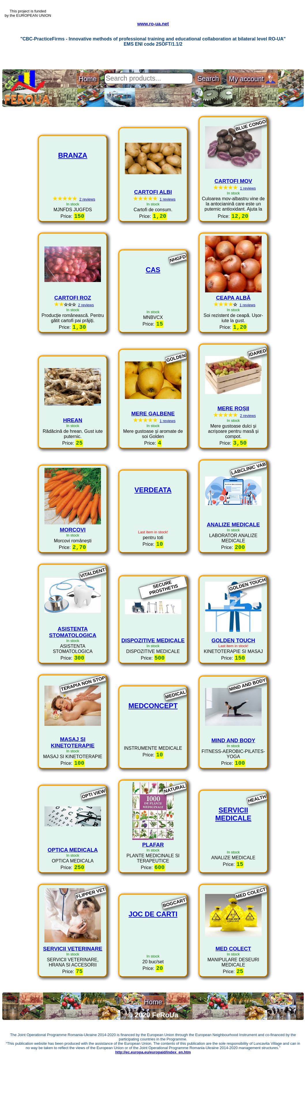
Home (87, 102)
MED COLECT (233, 982)
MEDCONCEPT (153, 738)
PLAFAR (153, 877)
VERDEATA (152, 519)
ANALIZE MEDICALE (233, 553)
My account (252, 102)
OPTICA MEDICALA (73, 882)
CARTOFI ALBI (153, 216)
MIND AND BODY (233, 771)
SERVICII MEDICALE (233, 848)
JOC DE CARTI (153, 949)
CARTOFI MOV (233, 205)
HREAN (72, 447)
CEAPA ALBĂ (233, 323)
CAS (153, 296)
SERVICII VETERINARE (72, 982)
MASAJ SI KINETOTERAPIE (72, 773)
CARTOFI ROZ (72, 323)
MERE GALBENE (153, 440)
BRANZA (72, 179)
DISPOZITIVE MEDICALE (153, 670)
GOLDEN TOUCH (233, 670)
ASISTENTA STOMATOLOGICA (72, 661)
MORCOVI (72, 558)
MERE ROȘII (233, 435)
